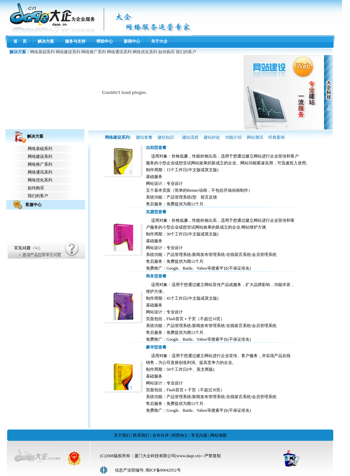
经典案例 (276, 137)
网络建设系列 (68, 52)
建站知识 (166, 137)
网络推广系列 (93, 52)
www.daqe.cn (188, 455)
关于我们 (122, 435)
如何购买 (166, 52)
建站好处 (212, 137)
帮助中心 (104, 41)
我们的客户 (186, 52)
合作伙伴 (160, 435)
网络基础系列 (42, 52)
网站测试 (255, 137)
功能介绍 (233, 137)
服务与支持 (75, 41)
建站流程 (190, 137)
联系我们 (141, 435)
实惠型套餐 (156, 211)
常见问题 (199, 435)
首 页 (20, 41)
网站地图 (218, 435)
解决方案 (46, 41)
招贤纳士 (180, 435)
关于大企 (159, 41)
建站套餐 (144, 137)
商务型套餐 (156, 276)
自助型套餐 (156, 147)
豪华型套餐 (156, 347)
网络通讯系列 (119, 52)
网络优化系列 (145, 52)
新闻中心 (132, 41)
